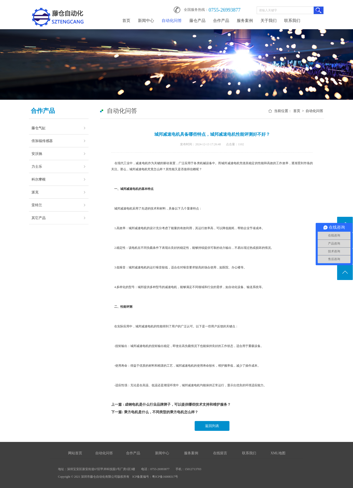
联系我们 (292, 20)
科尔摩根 (39, 179)
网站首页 (75, 453)
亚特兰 (37, 205)
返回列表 (212, 426)
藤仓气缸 (39, 128)
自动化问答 (172, 20)
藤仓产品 (197, 20)
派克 (35, 192)
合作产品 (221, 20)
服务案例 (245, 20)
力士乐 (37, 166)
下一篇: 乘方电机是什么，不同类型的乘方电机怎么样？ (154, 412)
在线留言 (220, 453)
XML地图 (278, 453)
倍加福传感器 (42, 141)
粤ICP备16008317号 (165, 476)
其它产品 (39, 218)
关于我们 (268, 20)
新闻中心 (146, 20)
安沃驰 (37, 154)
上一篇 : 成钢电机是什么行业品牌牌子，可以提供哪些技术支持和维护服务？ (171, 404)
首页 (126, 20)
